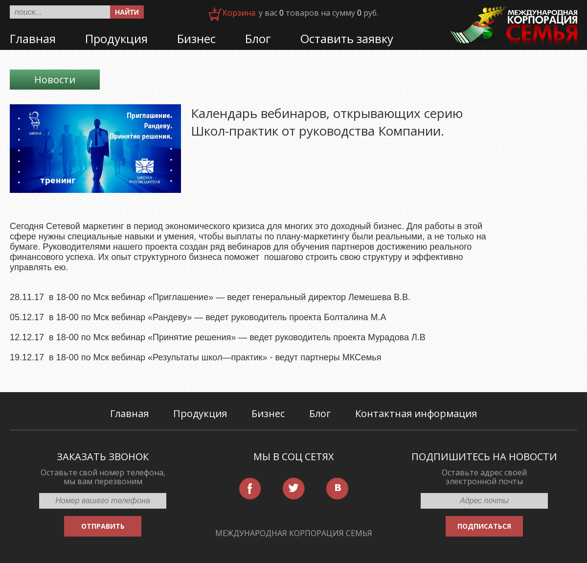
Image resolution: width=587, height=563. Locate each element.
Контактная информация (416, 413)
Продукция (116, 38)
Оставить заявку (346, 38)
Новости (54, 79)
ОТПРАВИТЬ (103, 526)
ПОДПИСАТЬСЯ (484, 526)
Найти (127, 12)
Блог (258, 38)
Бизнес (196, 38)
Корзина (239, 12)
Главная (33, 38)
